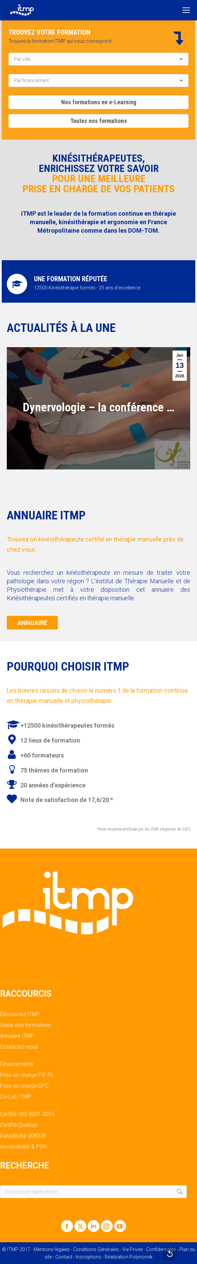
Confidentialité (161, 1249)
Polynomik (141, 1257)
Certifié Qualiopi (18, 1125)
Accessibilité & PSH (23, 1147)
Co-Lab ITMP (15, 1097)
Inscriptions (88, 1257)
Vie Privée (132, 1249)
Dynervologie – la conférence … (98, 407)
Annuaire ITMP (17, 1036)
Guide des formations (25, 1025)
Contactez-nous (19, 1047)
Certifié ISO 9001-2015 (27, 1114)
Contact (63, 1257)
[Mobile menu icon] (186, 10)
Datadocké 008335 (23, 1136)
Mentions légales (52, 1249)
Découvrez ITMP (20, 1014)
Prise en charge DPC (24, 1086)
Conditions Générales (96, 1249)
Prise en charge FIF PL (27, 1075)
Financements (17, 1064)
